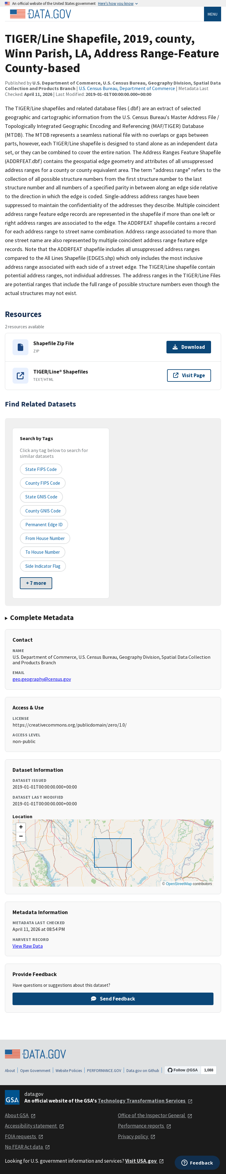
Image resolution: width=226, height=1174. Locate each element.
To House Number (42, 552)
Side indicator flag (42, 566)
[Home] (40, 14)
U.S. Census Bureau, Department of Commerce (127, 88)
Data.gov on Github (142, 1070)
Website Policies (69, 1070)
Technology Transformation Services (145, 1100)
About (10, 1070)
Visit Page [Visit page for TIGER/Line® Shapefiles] (189, 375)
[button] (20, 827)
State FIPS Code (41, 469)
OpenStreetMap (179, 884)
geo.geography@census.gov (42, 679)
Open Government (35, 1070)
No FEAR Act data (27, 1146)
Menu (212, 14)
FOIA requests (24, 1136)
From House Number (45, 538)
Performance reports (144, 1125)
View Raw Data (28, 946)
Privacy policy (136, 1136)
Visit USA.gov (144, 1161)
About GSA (20, 1115)
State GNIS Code (41, 497)
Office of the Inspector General (155, 1115)
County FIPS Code (42, 483)
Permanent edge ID (44, 524)
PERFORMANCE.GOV (104, 1070)
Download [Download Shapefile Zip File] (189, 347)
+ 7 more (36, 583)
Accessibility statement (34, 1125)
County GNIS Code (43, 511)
